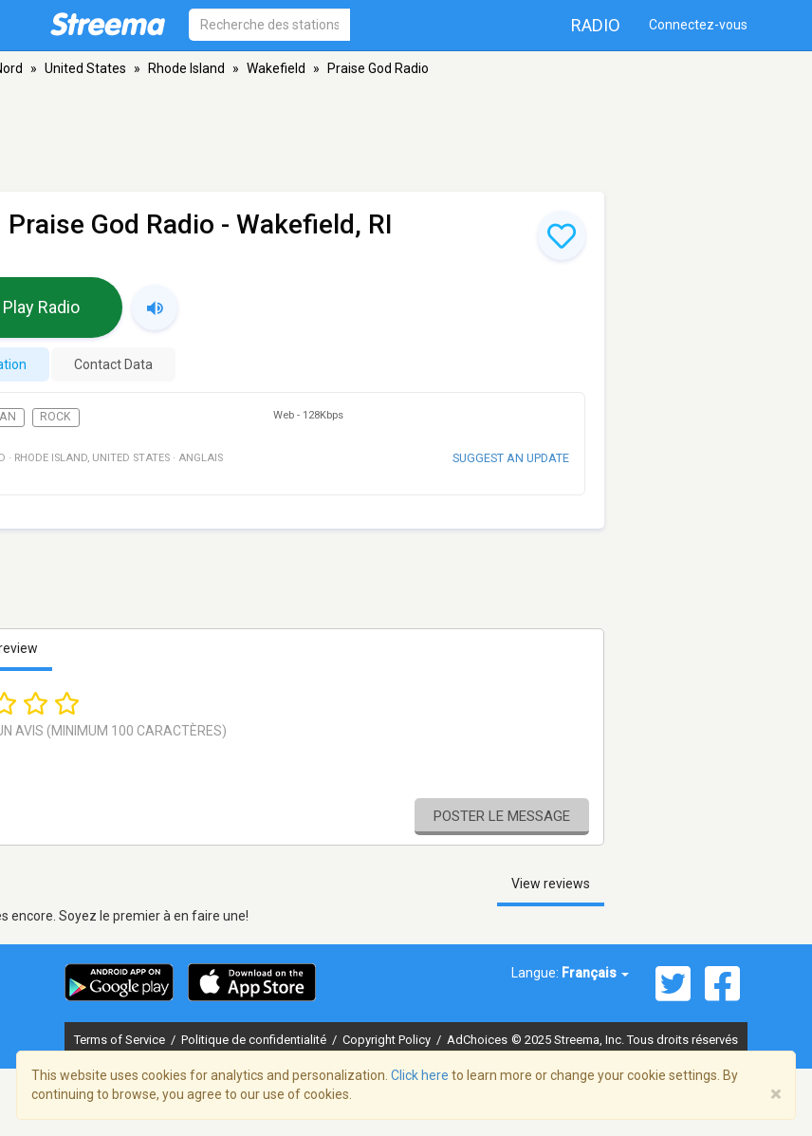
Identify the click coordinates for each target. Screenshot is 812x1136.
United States (85, 68)
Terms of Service (121, 1040)
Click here (420, 1075)
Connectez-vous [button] (698, 24)
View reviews (550, 883)
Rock (55, 416)
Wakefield (276, 68)
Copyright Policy (388, 1040)
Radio (595, 25)
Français (595, 972)
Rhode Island (186, 68)
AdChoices (477, 1040)
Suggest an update (510, 458)
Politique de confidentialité (255, 1040)
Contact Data (113, 364)
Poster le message (502, 816)
